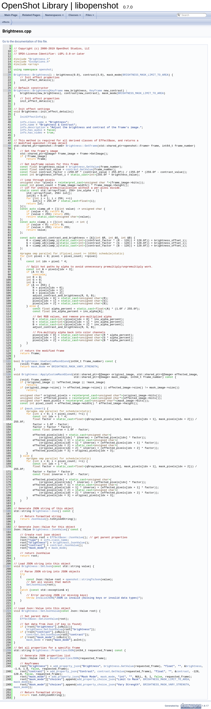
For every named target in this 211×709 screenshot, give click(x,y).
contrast (72, 169)
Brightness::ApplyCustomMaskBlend (47, 374)
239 (7, 650)
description (36, 127)
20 (7, 75)
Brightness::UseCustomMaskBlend (45, 361)
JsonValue (38, 519)
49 (7, 146)
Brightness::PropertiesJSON (53, 650)
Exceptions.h (39, 61)
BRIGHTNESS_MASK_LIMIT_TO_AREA (145, 75)
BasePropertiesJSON (64, 658)
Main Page (10, 15)
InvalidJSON (44, 598)
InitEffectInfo (31, 117)
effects (5, 22)
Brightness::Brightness (31, 75)
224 (7, 611)
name (31, 125)
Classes (75, 15)
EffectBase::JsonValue (66, 537)
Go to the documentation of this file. (25, 41)
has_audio (35, 130)
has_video (35, 132)
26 (7, 90)
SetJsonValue (35, 584)
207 (7, 566)
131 (7, 361)
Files (90, 15)
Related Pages (31, 15)
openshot (45, 69)
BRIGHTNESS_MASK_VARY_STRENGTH (74, 366)
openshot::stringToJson (83, 579)
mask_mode (38, 366)
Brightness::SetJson (37, 566)
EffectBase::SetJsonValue (39, 619)
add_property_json (66, 666)
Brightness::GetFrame (81, 146)
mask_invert (35, 408)
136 (7, 374)
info (23, 122)
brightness (77, 167)
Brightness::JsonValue (49, 529)
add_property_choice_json (96, 679)
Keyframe (56, 90)
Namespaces (54, 15)
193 (7, 529)
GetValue (92, 167)
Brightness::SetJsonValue (40, 611)
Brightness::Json (45, 511)
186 (7, 511)
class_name (36, 122)
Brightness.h (39, 59)
